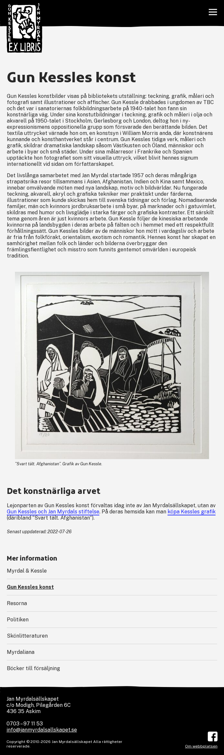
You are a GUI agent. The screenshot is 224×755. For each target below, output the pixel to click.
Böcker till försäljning (33, 668)
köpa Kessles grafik (192, 512)
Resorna (17, 603)
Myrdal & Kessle (27, 571)
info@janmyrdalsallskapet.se (41, 730)
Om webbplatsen (201, 746)
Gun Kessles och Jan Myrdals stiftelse (53, 512)
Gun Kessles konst (30, 587)
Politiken (18, 619)
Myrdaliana (20, 652)
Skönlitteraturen (27, 636)
